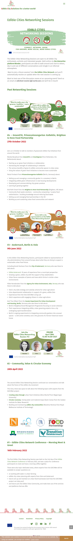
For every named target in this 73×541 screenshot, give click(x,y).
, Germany (41, 266)
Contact (21, 519)
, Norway (42, 284)
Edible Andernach (15, 272)
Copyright (49, 519)
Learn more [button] (35, 539)
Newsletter (29, 519)
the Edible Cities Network (44, 72)
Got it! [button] (66, 538)
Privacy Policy (39, 519)
